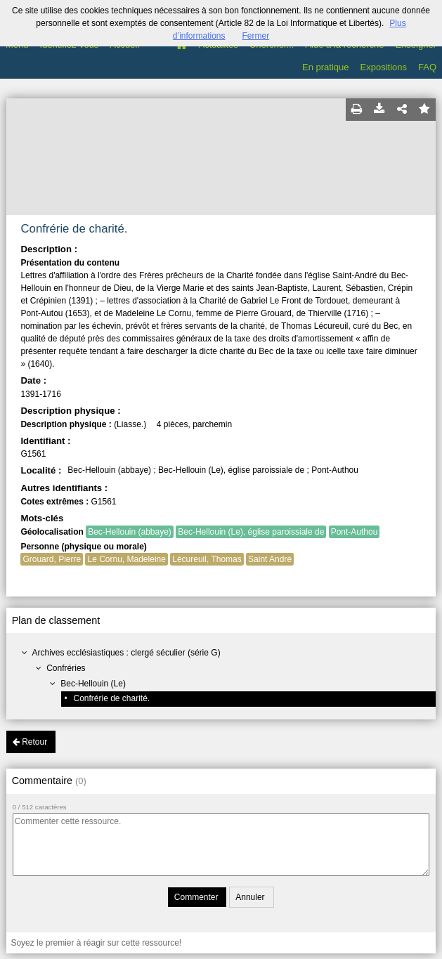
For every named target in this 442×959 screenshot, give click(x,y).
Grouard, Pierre (51, 559)
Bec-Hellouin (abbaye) (129, 532)
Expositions (383, 67)
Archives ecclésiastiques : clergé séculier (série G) (126, 653)
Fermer (256, 36)
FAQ (427, 67)
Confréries (65, 668)
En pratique (325, 67)
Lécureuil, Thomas (207, 559)
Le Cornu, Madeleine (126, 559)
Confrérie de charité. (111, 698)
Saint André (270, 559)
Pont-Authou (354, 532)
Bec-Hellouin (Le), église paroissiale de (251, 532)
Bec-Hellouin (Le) (93, 684)
